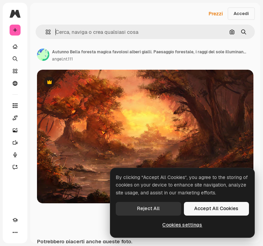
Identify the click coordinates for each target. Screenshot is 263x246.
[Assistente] (15, 167)
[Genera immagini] (15, 130)
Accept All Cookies (216, 208)
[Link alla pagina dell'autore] (43, 55)
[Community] (15, 83)
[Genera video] (15, 142)
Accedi (241, 13)
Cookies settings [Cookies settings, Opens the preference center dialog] (182, 225)
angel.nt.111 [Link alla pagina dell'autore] (62, 59)
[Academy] (15, 220)
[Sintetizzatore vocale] (15, 154)
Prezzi (216, 14)
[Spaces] (15, 117)
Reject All (148, 208)
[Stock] (15, 71)
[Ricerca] (15, 58)
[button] (45, 32)
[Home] (15, 46)
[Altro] (15, 232)
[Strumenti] (15, 105)
